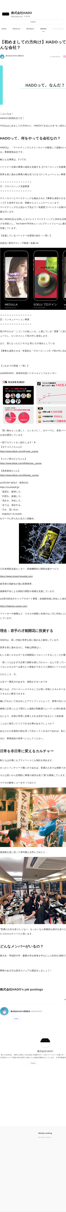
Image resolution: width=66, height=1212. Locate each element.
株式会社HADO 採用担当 (15, 56)
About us (16, 29)
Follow (33, 22)
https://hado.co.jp (16, 16)
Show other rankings (45, 1137)
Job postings (58, 29)
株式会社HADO (21, 13)
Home (4, 29)
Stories (43, 29)
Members (30, 29)
